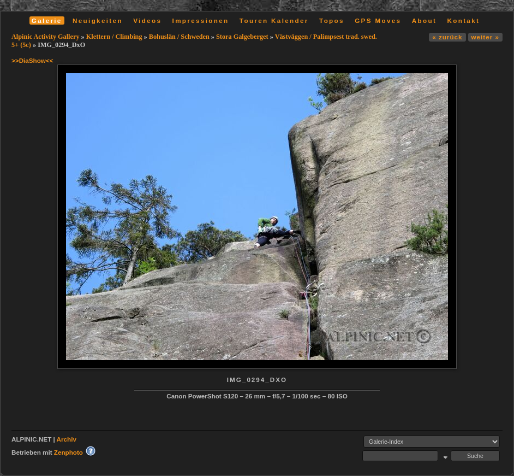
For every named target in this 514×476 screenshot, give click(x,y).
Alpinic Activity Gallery (45, 36)
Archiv (66, 439)
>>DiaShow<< (32, 60)
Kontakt (463, 20)
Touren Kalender (274, 20)
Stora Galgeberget (242, 36)
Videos (147, 20)
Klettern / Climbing (114, 36)
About (424, 20)
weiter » (485, 36)
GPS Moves (378, 20)
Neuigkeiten (98, 20)
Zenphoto (68, 452)
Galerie (47, 20)
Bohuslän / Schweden (179, 36)
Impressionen (200, 20)
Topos (331, 20)
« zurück (447, 36)
